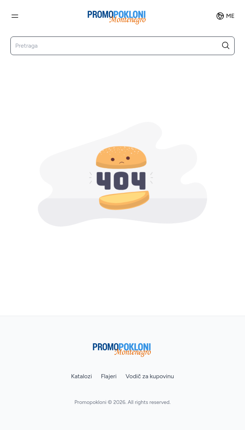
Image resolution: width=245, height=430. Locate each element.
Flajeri (109, 376)
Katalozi (81, 376)
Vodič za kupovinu (149, 376)
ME (225, 16)
